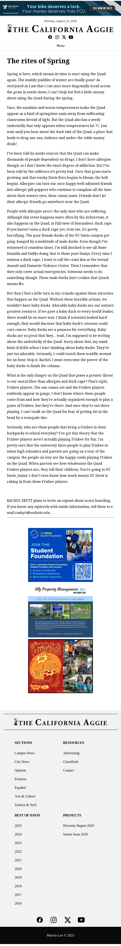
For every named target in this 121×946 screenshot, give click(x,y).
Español (20, 787)
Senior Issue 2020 (75, 834)
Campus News (25, 753)
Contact (68, 770)
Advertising (71, 753)
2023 (18, 843)
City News (22, 762)
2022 (18, 851)
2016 (18, 903)
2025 (18, 825)
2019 (18, 877)
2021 (18, 860)
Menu (61, 45)
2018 (18, 886)
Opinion (20, 770)
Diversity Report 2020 (78, 825)
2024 (18, 834)
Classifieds (70, 762)
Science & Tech (26, 805)
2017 (18, 895)
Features (20, 779)
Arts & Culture (25, 796)
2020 (18, 869)
